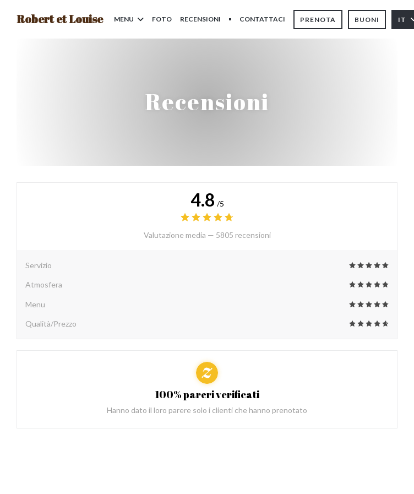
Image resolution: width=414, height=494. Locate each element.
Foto (162, 19)
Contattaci (262, 19)
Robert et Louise (60, 19)
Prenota (318, 19)
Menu (129, 19)
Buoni (367, 19)
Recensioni (200, 19)
